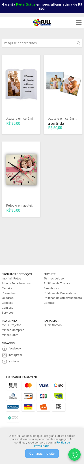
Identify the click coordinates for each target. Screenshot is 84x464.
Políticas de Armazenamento (63, 298)
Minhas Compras (13, 330)
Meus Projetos (11, 325)
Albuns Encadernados (16, 283)
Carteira (7, 288)
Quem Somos (53, 325)
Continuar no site (42, 454)
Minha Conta (10, 335)
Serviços (7, 312)
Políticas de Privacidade (60, 293)
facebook (15, 348)
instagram (15, 355)
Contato (49, 302)
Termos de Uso (54, 278)
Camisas (7, 307)
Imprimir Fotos (11, 278)
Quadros (7, 298)
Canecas (7, 302)
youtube (14, 361)
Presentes (8, 293)
